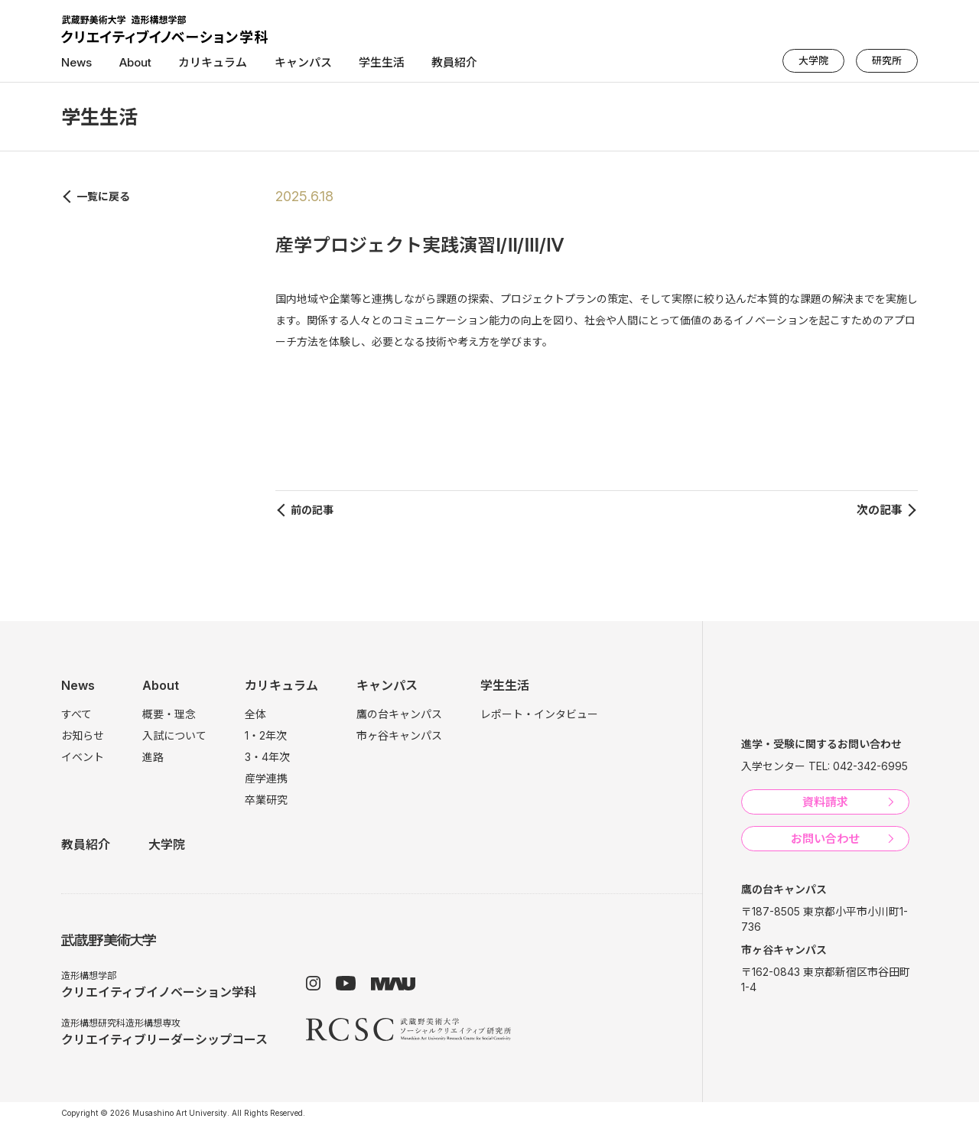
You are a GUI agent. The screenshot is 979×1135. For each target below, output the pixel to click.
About (135, 62)
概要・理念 (169, 713)
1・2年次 (266, 735)
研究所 (887, 60)
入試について (174, 735)
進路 (153, 756)
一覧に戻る (103, 196)
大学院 (813, 60)
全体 (255, 713)
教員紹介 (453, 62)
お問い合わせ (825, 838)
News (76, 62)
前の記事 (312, 509)
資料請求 (825, 802)
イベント (82, 756)
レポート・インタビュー (539, 713)
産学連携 (266, 778)
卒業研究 (266, 799)
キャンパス (301, 62)
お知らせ (82, 735)
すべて (76, 713)
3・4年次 (267, 756)
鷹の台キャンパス (399, 713)
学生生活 (380, 62)
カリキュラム (211, 62)
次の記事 (880, 509)
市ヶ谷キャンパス (399, 735)
